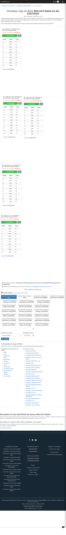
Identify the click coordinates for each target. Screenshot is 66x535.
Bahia (5, 352)
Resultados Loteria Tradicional (33, 405)
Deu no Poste (8, 346)
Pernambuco (7, 363)
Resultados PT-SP (30, 400)
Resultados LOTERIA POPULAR (33, 382)
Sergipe (5, 372)
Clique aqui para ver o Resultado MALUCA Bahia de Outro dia (36, 286)
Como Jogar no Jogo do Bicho (7, 425)
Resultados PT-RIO (30, 388)
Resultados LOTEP (30, 374)
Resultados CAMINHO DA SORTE (34, 380)
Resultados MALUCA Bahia (32, 353)
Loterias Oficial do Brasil (54, 454)
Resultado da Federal (31, 351)
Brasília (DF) (7, 355)
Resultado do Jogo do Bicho (8, 5)
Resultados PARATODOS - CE (33, 361)
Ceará (5, 354)
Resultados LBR (29, 363)
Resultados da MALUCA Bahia (24, 5)
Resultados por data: (28, 332)
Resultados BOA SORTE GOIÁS (33, 365)
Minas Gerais (7, 359)
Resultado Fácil (5, 1)
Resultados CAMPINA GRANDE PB (34, 371)
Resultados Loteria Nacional (32, 402)
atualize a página (16, 21)
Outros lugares (7, 376)
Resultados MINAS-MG (31, 369)
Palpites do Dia (54, 449)
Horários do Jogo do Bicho (33, 467)
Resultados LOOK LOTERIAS (33, 367)
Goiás (5, 357)
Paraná (5, 365)
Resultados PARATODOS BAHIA (33, 355)
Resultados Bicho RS (31, 392)
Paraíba (5, 361)
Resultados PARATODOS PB (32, 376)
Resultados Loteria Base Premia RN (34, 390)
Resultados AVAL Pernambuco (33, 378)
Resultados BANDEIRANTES (32, 398)
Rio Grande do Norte (8, 368)
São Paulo (6, 374)
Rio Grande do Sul (8, 370)
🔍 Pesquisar (5, 338)
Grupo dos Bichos (33, 470)
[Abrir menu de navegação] (62, 2)
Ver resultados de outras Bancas (33, 289)
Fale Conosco (33, 474)
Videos (33, 472)
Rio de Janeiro (7, 366)
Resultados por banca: (6, 332)
